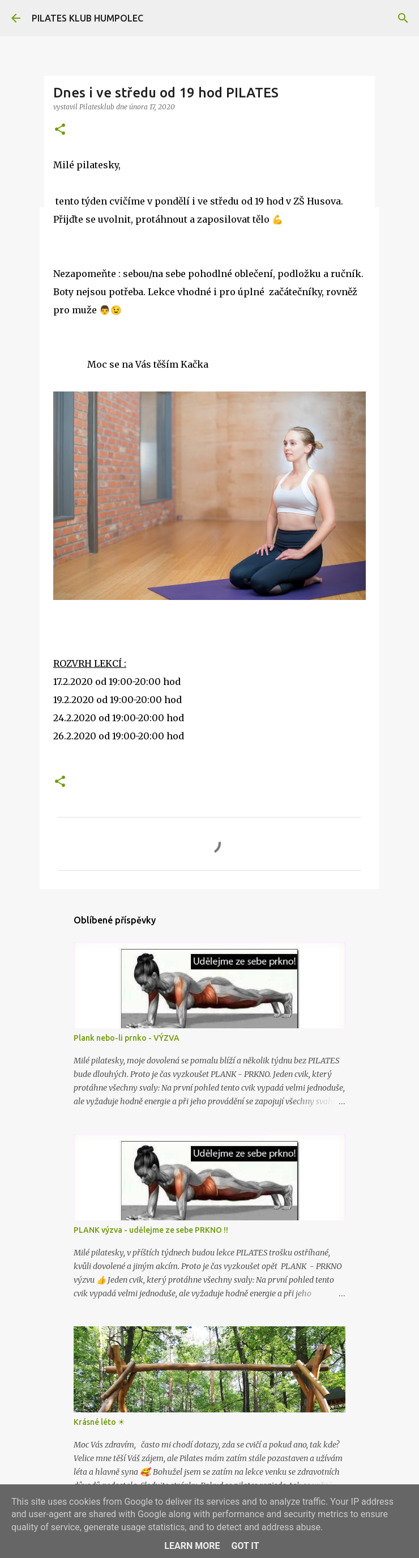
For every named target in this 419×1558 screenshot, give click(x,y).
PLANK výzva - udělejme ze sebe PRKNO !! (151, 1230)
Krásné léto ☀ (99, 1422)
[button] (60, 130)
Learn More (192, 1545)
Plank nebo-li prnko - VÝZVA (126, 1037)
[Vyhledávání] (403, 18)
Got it (245, 1545)
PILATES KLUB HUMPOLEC (87, 18)
